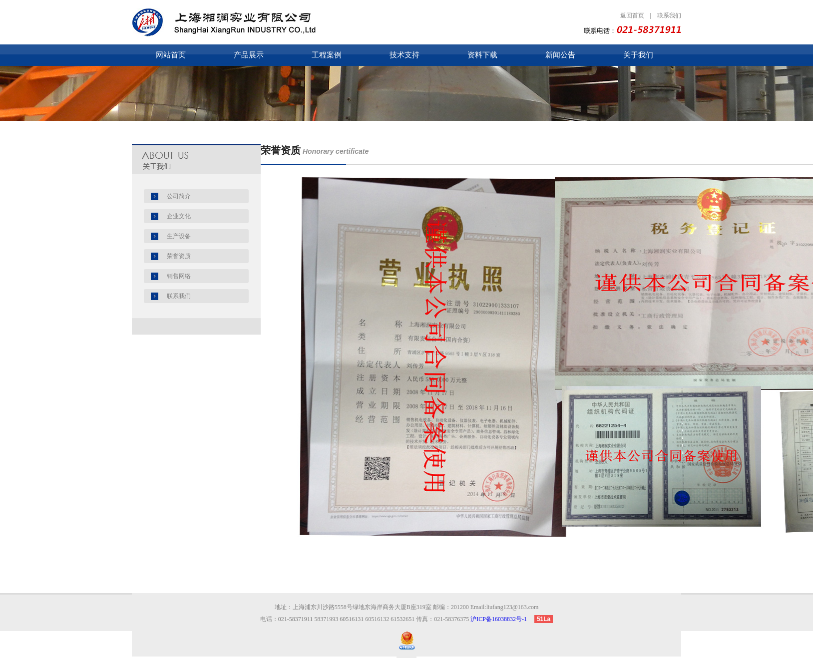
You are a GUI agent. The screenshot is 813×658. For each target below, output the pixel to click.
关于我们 (638, 55)
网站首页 (171, 55)
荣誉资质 (179, 256)
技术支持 (404, 55)
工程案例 (327, 55)
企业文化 (179, 216)
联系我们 (669, 15)
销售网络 (179, 276)
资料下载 (482, 55)
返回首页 (632, 15)
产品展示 (249, 55)
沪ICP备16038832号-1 (501, 619)
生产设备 (179, 236)
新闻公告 (560, 55)
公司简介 (179, 196)
